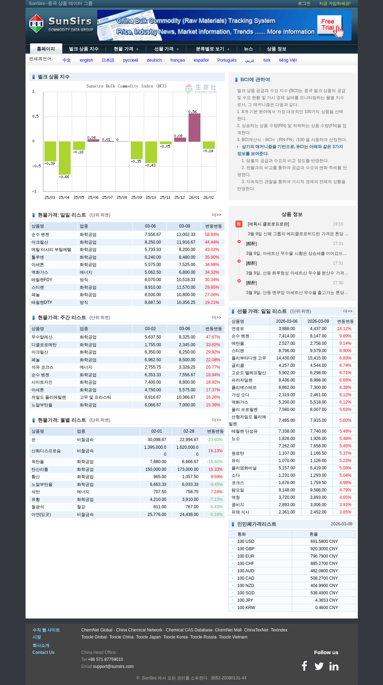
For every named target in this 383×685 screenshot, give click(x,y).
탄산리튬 (39, 469)
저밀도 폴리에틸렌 (48, 397)
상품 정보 (276, 48)
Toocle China (121, 637)
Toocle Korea (175, 637)
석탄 (35, 491)
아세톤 (37, 264)
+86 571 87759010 (105, 659)
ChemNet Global (97, 630)
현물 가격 (126, 48)
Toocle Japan (148, 637)
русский (130, 60)
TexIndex (279, 630)
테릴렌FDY (41, 279)
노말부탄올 (41, 405)
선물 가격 (166, 48)
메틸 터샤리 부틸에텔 (51, 249)
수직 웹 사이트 (46, 630)
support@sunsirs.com (113, 666)
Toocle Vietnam (233, 637)
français (176, 60)
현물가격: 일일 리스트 (62, 215)
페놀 (35, 294)
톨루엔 (37, 257)
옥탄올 (37, 461)
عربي (249, 60)
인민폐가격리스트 (256, 524)
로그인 (304, 3)
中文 (66, 60)
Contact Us (44, 652)
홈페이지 (46, 48)
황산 (35, 476)
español (200, 60)
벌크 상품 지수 (84, 48)
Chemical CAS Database (189, 630)
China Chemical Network (139, 630)
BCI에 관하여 (255, 79)
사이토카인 (41, 382)
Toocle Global (94, 637)
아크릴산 (39, 242)
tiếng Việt (287, 60)
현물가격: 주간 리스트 (62, 317)
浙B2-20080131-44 (228, 678)
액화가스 (39, 272)
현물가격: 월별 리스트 (62, 420)
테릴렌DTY (41, 302)
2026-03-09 (341, 524)
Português (225, 60)
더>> (216, 214)
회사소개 (41, 645)
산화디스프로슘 (46, 450)
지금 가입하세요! (335, 3)
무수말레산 (41, 337)
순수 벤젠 (40, 234)
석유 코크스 (42, 367)
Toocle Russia (203, 637)
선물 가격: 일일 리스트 (262, 311)
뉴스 (248, 48)
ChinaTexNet (256, 630)
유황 (35, 499)
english (85, 60)
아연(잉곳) (41, 514)
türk (266, 60)
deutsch (153, 60)
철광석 (37, 506)
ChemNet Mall (228, 630)
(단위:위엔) (100, 214)
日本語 (107, 60)
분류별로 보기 (211, 48)
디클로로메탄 (44, 344)
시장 (37, 637)
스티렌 (37, 287)
